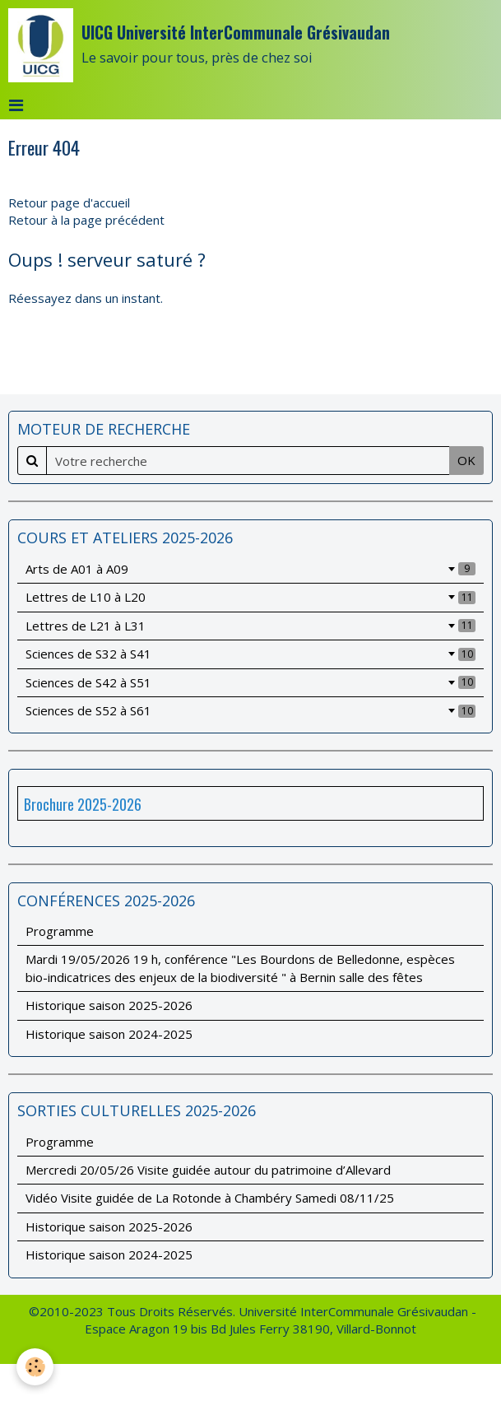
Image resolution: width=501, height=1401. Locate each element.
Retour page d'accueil (69, 202)
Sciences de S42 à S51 (250, 682)
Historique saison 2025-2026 (109, 1005)
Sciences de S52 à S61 (250, 710)
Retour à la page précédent (86, 220)
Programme (60, 931)
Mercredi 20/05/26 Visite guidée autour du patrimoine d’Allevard (208, 1169)
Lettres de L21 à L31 (250, 625)
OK (466, 460)
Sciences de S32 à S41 (250, 653)
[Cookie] (34, 1366)
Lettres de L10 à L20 (250, 597)
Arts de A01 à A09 (250, 569)
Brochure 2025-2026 (82, 804)
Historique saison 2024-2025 (109, 1034)
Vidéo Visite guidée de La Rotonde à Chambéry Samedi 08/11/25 (210, 1197)
